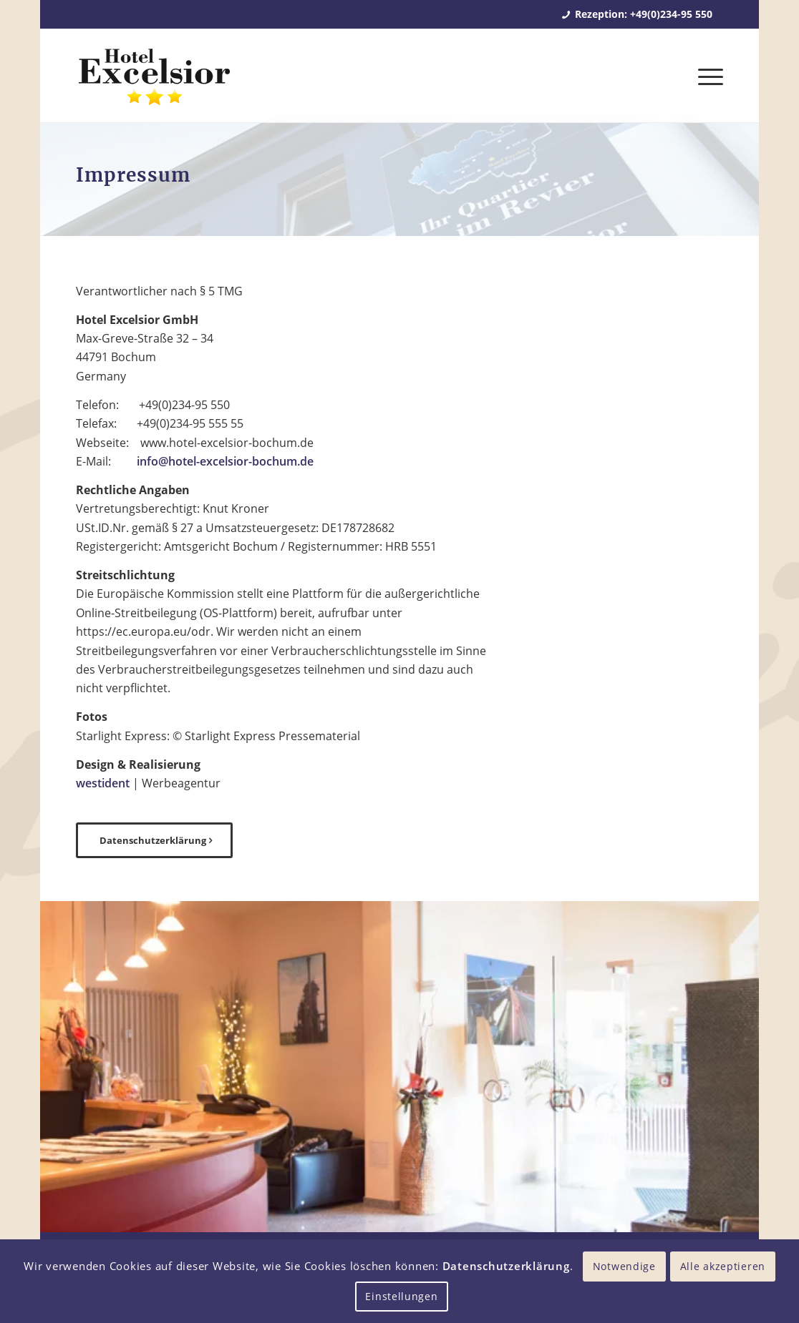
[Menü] (706, 75)
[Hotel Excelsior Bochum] (154, 84)
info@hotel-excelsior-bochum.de (225, 461)
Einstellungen (401, 1296)
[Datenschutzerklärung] (154, 840)
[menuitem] (706, 75)
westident (103, 783)
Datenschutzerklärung (506, 1266)
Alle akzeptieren (722, 1266)
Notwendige (624, 1266)
